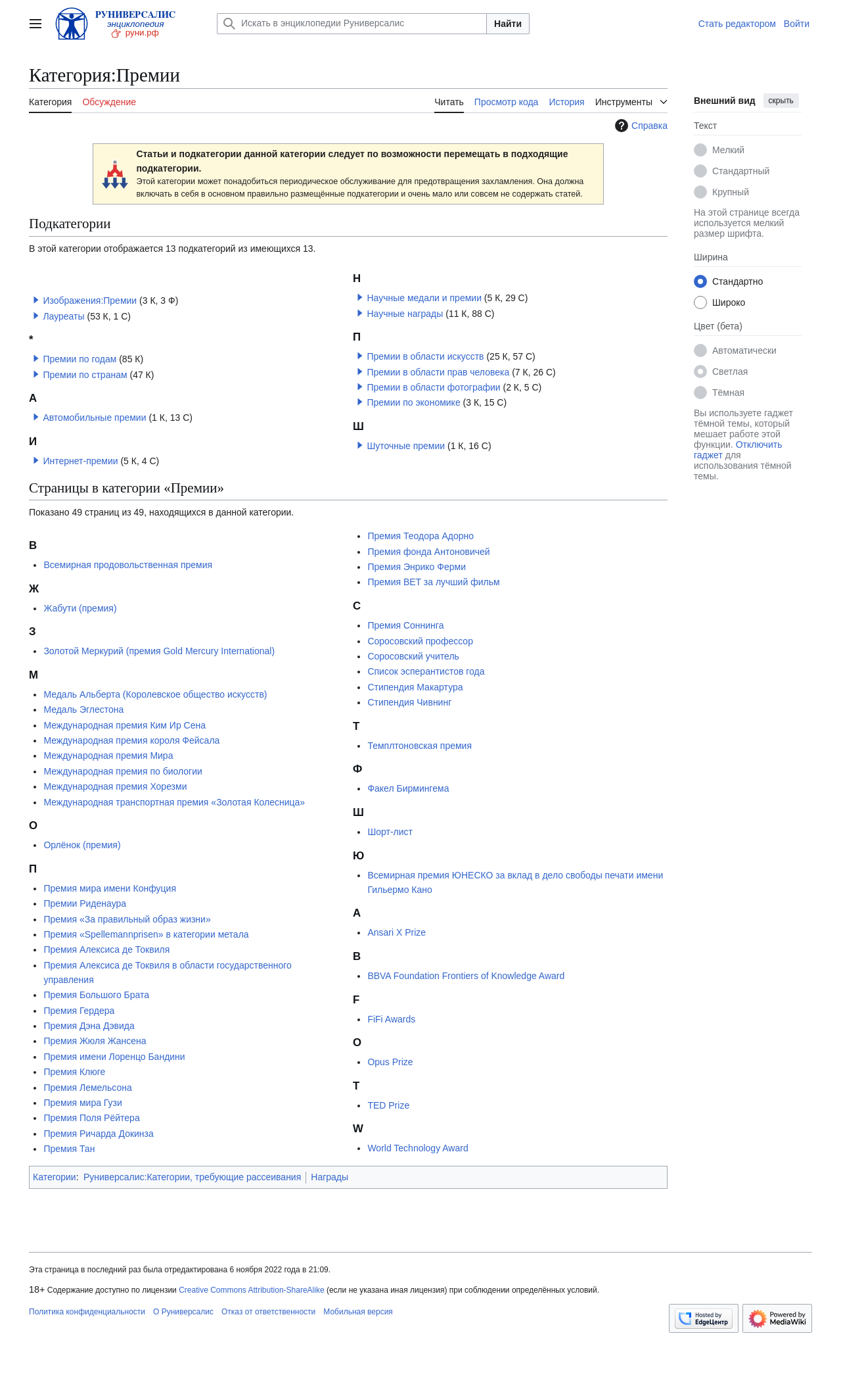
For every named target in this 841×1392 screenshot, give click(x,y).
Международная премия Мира (108, 755)
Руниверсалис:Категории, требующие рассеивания (192, 1177)
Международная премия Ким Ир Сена (124, 725)
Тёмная (728, 392)
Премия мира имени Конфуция (109, 888)
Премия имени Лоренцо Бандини (114, 1056)
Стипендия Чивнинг (409, 702)
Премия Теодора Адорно (420, 536)
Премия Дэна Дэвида (88, 1025)
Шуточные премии (406, 446)
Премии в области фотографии (433, 387)
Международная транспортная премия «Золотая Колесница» (174, 802)
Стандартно (737, 281)
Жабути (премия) (79, 608)
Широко (728, 302)
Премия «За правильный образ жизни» (126, 919)
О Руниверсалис (183, 1311)
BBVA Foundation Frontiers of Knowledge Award (465, 976)
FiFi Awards (391, 1019)
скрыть (781, 100)
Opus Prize (390, 1062)
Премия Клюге (74, 1072)
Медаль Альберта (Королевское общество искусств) (155, 694)
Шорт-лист (390, 832)
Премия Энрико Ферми (416, 567)
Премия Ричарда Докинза (98, 1133)
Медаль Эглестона (83, 709)
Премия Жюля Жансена (94, 1041)
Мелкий (728, 150)
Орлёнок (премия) (81, 845)
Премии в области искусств (425, 356)
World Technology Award (417, 1148)
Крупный (730, 192)
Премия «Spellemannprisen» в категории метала (145, 934)
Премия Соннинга (405, 625)
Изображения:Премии (90, 300)
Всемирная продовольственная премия (127, 565)
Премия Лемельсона (87, 1087)
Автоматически (744, 350)
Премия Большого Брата (96, 995)
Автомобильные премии (94, 417)
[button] (36, 299)
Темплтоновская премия (419, 745)
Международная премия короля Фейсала (131, 740)
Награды (329, 1177)
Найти (508, 23)
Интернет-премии (80, 461)
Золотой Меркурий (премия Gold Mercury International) (159, 651)
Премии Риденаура (84, 903)
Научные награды (405, 313)
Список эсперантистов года (425, 671)
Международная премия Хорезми (115, 786)
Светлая (730, 371)
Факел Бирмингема (408, 788)
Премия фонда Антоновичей (428, 551)
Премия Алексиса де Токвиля (106, 949)
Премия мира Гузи (82, 1102)
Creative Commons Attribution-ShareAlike (251, 1290)
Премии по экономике (413, 402)
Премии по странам (85, 375)
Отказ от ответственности (268, 1311)
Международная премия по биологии (122, 771)
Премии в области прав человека (438, 372)
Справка (640, 125)
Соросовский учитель (413, 656)
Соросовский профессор (420, 641)
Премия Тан (69, 1148)
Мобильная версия (358, 1311)
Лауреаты (63, 316)
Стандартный (740, 171)
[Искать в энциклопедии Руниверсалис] (352, 23)
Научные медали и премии (424, 298)
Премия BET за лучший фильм (433, 582)
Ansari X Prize (396, 932)
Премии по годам (79, 359)
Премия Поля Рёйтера (91, 1118)
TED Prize (388, 1105)
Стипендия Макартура (415, 687)
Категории (54, 1177)
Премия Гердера (78, 1010)
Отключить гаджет (738, 449)
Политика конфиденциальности (87, 1311)
